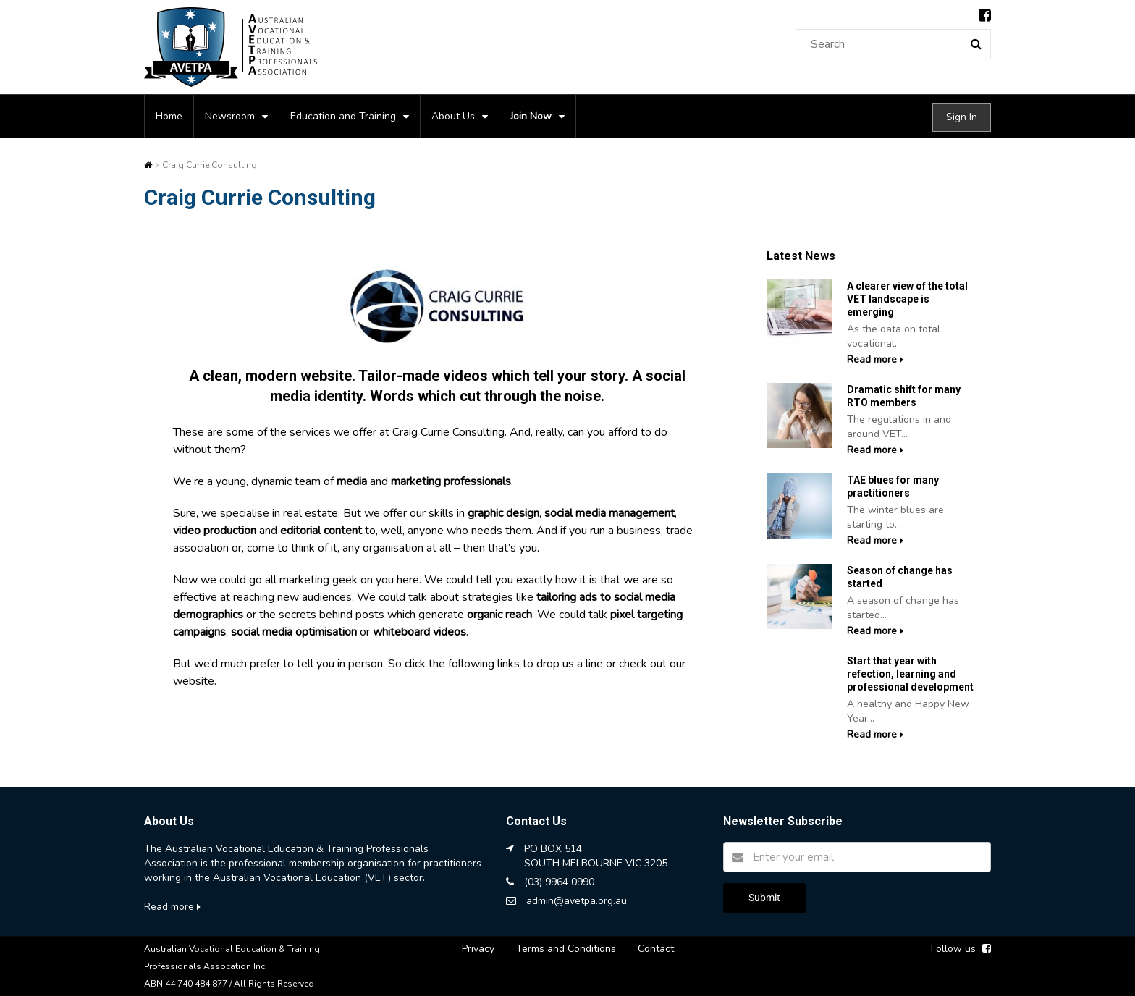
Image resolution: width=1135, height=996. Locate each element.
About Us (453, 116)
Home (169, 116)
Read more (875, 359)
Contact (656, 948)
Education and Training (343, 116)
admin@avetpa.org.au (576, 901)
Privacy (478, 948)
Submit (764, 897)
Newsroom (230, 116)
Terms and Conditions (566, 948)
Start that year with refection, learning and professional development (910, 674)
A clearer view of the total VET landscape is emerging (907, 299)
